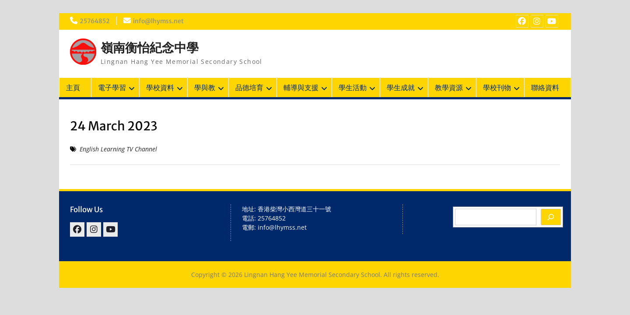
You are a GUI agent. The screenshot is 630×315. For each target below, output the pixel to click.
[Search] (551, 217)
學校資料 (160, 87)
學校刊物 (497, 87)
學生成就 (401, 87)
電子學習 (112, 87)
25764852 (95, 21)
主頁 (73, 87)
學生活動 (353, 87)
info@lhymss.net (159, 21)
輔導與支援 (301, 87)
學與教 (204, 87)
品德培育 (249, 87)
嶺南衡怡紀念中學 (150, 48)
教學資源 (449, 87)
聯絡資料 (545, 87)
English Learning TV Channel (118, 149)
